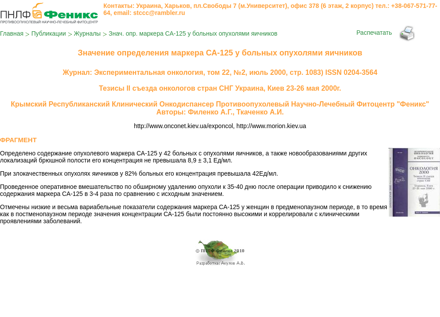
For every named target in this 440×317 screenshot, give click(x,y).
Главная (11, 33)
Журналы (87, 33)
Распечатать (374, 32)
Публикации (48, 33)
